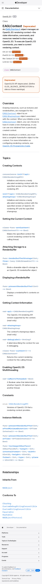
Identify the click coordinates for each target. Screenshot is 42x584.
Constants (8, 395)
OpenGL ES (7, 16)
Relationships (11, 472)
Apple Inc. (16, 575)
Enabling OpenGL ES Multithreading (13, 368)
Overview (8, 103)
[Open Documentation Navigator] (2, 8)
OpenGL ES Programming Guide (16, 146)
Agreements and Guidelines (10, 581)
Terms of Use (6, 578)
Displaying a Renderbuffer (16, 277)
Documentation (12, 8)
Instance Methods (12, 417)
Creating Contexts (12, 165)
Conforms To (9, 495)
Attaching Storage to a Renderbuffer (14, 248)
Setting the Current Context (17, 218)
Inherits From (9, 479)
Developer (10, 527)
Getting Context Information (17, 302)
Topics (6, 158)
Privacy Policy (16, 578)
